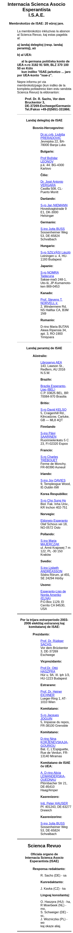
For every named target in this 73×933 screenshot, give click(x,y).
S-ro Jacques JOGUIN (49, 717)
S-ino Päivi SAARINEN (48, 435)
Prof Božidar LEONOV (49, 159)
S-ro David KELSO (53, 409)
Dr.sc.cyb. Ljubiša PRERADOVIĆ (52, 136)
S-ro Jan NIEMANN (54, 205)
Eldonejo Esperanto (54, 520)
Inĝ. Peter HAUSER (54, 803)
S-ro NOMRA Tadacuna (49, 274)
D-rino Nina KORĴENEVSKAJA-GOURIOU (54, 742)
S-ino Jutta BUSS (52, 228)
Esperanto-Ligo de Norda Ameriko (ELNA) (53, 595)
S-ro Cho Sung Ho (53, 500)
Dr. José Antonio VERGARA (51, 183)
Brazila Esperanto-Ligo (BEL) (53, 387)
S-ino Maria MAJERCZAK (49, 542)
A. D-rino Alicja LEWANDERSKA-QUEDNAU (52, 776)
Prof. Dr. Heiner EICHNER (51, 693)
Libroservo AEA (51, 362)
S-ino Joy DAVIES (53, 480)
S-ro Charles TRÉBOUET (49, 458)
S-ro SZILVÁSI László (55, 252)
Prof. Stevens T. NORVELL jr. (51, 301)
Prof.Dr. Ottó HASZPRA (49, 669)
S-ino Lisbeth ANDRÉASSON (51, 569)
